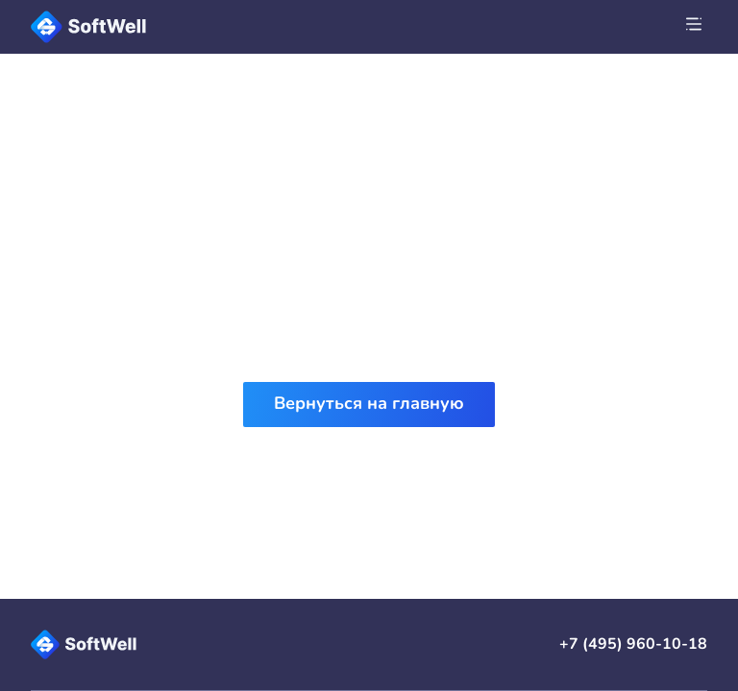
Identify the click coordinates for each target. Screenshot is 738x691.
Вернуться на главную (369, 403)
